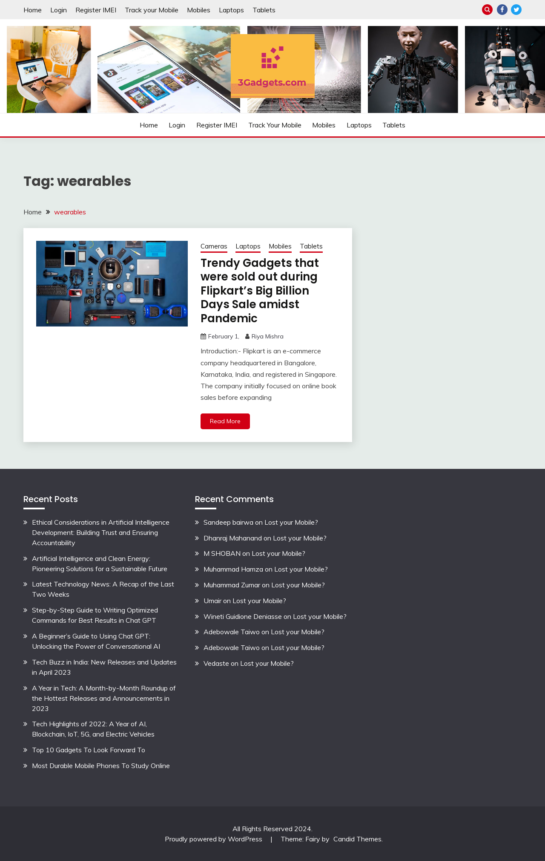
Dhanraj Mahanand (233, 538)
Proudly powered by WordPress (214, 839)
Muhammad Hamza (233, 569)
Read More (225, 421)
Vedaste (216, 663)
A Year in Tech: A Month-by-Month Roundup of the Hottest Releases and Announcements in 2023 (104, 698)
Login (58, 10)
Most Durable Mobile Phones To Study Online (101, 765)
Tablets (263, 10)
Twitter (516, 9)
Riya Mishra (268, 336)
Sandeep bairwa (228, 522)
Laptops (231, 10)
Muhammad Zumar (232, 585)
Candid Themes (357, 839)
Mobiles (198, 10)
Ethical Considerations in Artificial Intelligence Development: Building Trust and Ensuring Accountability (100, 532)
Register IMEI (95, 10)
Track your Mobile (151, 10)
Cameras (214, 246)
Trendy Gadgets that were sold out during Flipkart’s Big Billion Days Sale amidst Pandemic (260, 290)
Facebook (502, 9)
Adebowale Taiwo (232, 631)
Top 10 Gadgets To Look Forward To (88, 749)
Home (32, 10)
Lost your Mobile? (291, 522)
